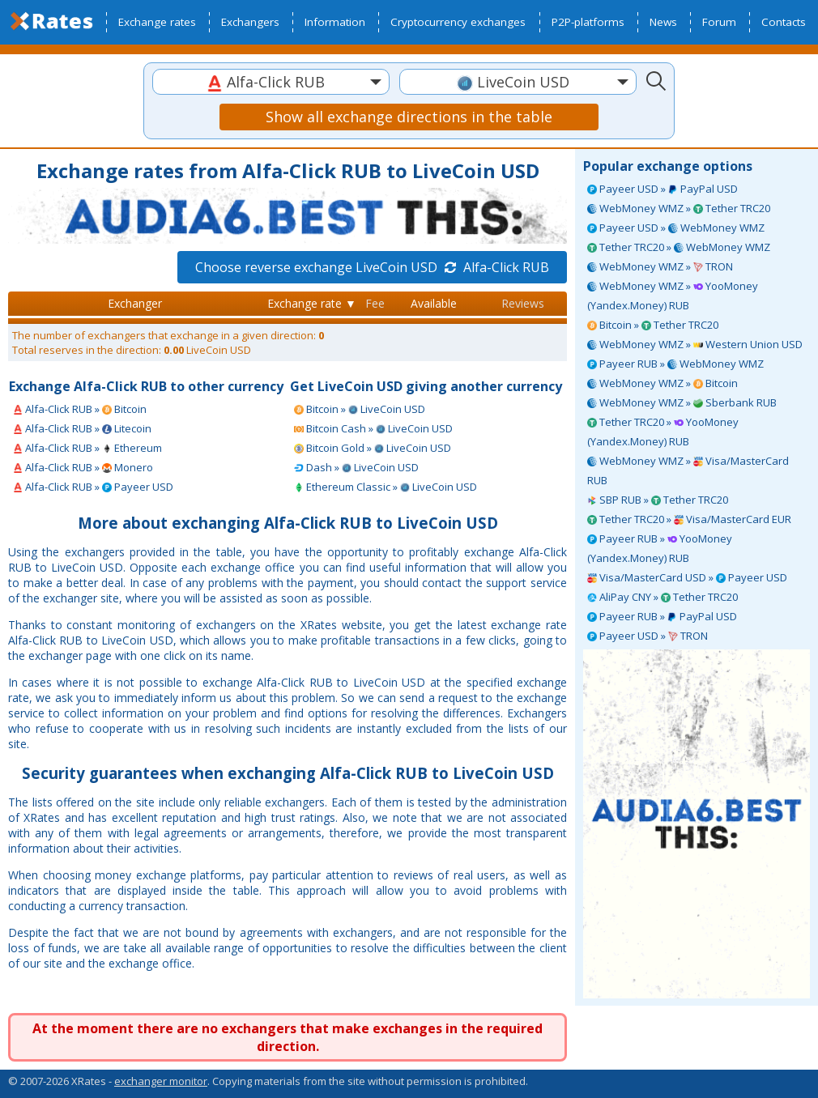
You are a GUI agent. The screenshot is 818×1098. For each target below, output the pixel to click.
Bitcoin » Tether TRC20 (652, 324)
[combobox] (271, 82)
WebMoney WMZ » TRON (660, 266)
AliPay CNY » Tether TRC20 (662, 596)
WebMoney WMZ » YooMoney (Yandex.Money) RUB (672, 296)
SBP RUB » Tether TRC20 (657, 499)
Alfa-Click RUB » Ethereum (87, 447)
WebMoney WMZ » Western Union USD (695, 344)
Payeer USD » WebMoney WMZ (676, 227)
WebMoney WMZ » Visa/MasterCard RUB (688, 470)
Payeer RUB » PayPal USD (662, 616)
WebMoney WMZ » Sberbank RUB (682, 402)
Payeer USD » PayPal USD (662, 188)
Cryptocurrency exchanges (458, 22)
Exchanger (135, 303)
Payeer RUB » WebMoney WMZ (675, 363)
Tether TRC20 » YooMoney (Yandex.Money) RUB (663, 432)
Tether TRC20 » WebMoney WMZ (678, 247)
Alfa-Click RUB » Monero (83, 467)
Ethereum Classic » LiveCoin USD (385, 486)
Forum (719, 22)
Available (434, 303)
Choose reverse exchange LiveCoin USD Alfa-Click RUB (372, 267)
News (663, 22)
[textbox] (271, 82)
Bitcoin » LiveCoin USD (359, 409)
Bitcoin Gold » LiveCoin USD (372, 447)
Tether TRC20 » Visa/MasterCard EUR (689, 519)
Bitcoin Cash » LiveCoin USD (373, 428)
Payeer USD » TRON (647, 635)
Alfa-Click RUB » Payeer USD (93, 486)
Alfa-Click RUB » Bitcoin (80, 409)
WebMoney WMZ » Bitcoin (662, 383)
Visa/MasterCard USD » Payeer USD (687, 577)
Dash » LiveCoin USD (356, 467)
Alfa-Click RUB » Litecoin (82, 428)
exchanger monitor (160, 1081)
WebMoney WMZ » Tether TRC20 (678, 208)
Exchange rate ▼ (311, 303)
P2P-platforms (588, 22)
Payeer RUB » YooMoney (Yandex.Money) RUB (659, 548)
